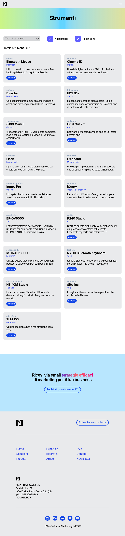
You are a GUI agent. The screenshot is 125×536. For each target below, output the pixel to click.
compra (11, 77)
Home (20, 449)
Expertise (52, 449)
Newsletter (83, 458)
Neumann (11, 322)
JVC (8, 221)
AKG (69, 221)
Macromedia (12, 96)
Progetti (21, 458)
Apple (70, 127)
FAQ (79, 449)
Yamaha (10, 287)
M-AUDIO (10, 256)
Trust (69, 256)
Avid (69, 287)
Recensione (89, 38)
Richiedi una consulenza (92, 422)
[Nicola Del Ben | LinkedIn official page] (62, 518)
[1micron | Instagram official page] (47, 518)
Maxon (70, 65)
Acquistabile (61, 38)
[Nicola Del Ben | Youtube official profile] (77, 518)
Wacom (10, 189)
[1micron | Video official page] (70, 518)
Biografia (52, 454)
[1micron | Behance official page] (55, 518)
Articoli (50, 458)
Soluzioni (22, 454)
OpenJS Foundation (76, 189)
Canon (70, 96)
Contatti (82, 454)
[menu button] (120, 4)
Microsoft (10, 65)
